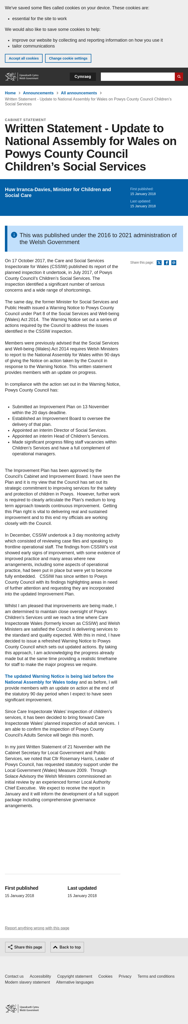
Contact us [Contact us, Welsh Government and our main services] (14, 976)
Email (173, 263)
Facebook (166, 263)
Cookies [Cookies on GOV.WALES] (105, 976)
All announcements (79, 93)
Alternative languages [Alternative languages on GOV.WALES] (75, 982)
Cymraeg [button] (83, 76)
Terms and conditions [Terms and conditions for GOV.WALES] (156, 976)
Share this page (28, 947)
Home (10, 93)
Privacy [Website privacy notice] (125, 976)
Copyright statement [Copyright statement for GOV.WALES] (74, 976)
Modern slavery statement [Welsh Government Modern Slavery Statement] (27, 982)
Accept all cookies (24, 58)
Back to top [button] (70, 947)
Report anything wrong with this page (37, 928)
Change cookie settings (68, 58)
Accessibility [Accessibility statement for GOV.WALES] (40, 976)
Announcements (38, 93)
